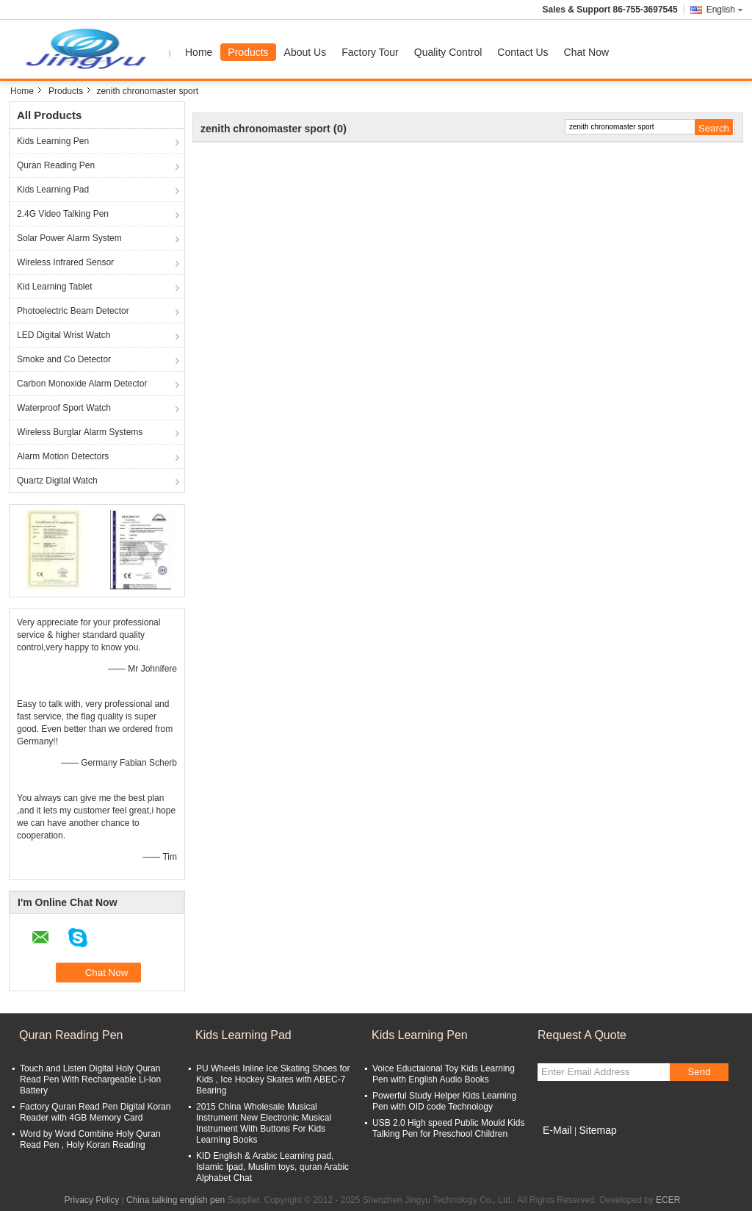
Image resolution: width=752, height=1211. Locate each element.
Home (198, 52)
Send (698, 1071)
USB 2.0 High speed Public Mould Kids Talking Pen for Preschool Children (448, 1128)
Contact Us (522, 52)
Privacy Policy (92, 1200)
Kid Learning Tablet (55, 286)
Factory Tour (370, 52)
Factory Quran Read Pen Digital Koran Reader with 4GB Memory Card (95, 1112)
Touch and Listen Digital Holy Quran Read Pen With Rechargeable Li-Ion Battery (90, 1079)
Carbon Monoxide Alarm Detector (82, 383)
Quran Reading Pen (56, 165)
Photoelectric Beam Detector (73, 311)
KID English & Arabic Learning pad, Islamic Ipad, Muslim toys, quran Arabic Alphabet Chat (272, 1167)
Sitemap (597, 1130)
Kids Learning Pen (53, 141)
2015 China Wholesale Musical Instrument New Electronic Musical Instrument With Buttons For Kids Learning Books (263, 1123)
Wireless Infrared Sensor (65, 262)
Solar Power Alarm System (69, 238)
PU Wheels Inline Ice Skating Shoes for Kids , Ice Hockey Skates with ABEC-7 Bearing (273, 1079)
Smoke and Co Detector (64, 359)
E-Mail (557, 1130)
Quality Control (448, 52)
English (724, 9)
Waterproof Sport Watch (64, 408)
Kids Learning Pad (53, 189)
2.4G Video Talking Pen (63, 214)
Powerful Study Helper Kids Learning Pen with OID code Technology (444, 1101)
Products (248, 52)
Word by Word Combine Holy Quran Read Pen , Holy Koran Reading (90, 1139)
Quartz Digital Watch (57, 480)
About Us (305, 52)
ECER (668, 1200)
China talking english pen (175, 1200)
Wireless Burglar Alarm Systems (79, 432)
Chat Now (586, 52)
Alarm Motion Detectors (63, 456)
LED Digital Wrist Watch (63, 335)
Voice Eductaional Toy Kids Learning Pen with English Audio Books (443, 1074)
